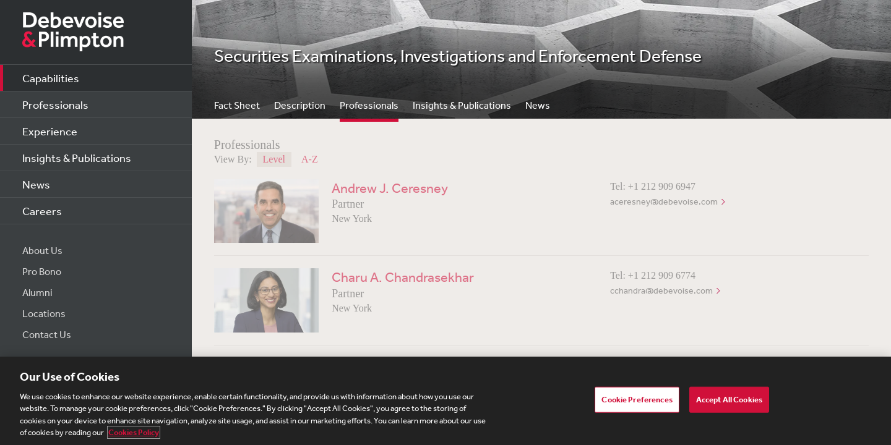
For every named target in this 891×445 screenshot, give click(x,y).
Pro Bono (41, 271)
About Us (42, 250)
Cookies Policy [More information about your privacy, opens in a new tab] (133, 432)
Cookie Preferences (636, 399)
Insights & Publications (76, 157)
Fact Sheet (237, 105)
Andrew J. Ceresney (390, 188)
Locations (44, 313)
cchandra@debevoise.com (661, 290)
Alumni (37, 292)
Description (299, 105)
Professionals (55, 104)
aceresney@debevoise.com (664, 201)
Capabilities (50, 78)
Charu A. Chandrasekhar (403, 277)
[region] (445, 401)
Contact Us (46, 334)
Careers (42, 211)
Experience (49, 131)
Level (274, 159)
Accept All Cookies (729, 399)
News (36, 184)
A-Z (309, 159)
